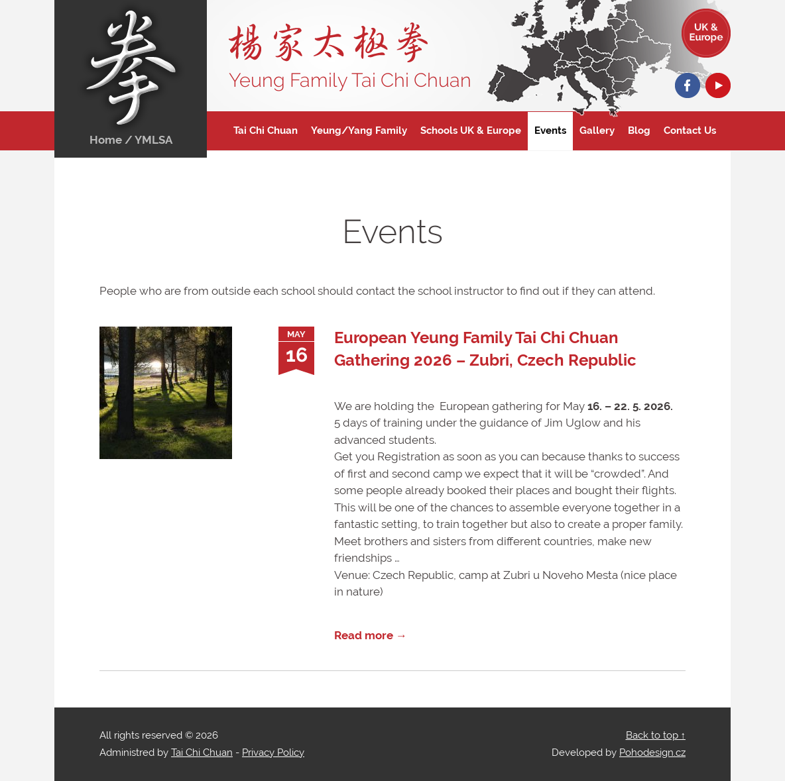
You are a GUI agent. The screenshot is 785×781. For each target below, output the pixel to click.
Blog (639, 130)
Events (550, 130)
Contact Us (690, 130)
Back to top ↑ (656, 735)
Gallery (597, 130)
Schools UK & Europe (470, 130)
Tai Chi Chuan (265, 130)
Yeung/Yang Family (359, 130)
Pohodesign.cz (652, 752)
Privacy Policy (273, 752)
